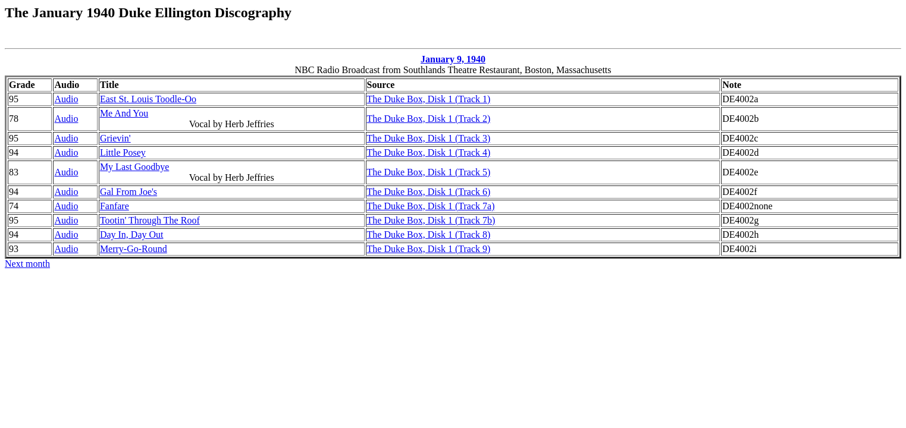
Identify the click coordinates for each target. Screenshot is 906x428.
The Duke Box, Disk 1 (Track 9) (429, 249)
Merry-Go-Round (133, 249)
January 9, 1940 (453, 59)
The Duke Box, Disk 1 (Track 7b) (431, 220)
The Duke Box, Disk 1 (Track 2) (429, 119)
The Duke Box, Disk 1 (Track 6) (429, 192)
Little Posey (123, 152)
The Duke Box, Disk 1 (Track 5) (429, 172)
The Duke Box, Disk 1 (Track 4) (429, 152)
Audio (66, 99)
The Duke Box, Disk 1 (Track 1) (429, 99)
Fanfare (114, 206)
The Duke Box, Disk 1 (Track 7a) (431, 206)
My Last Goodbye (134, 167)
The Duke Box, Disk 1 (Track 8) (429, 234)
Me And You (124, 113)
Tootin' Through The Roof (150, 220)
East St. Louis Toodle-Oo (148, 99)
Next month (27, 264)
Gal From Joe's (128, 192)
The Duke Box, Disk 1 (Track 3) (429, 138)
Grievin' (115, 138)
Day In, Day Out (132, 234)
